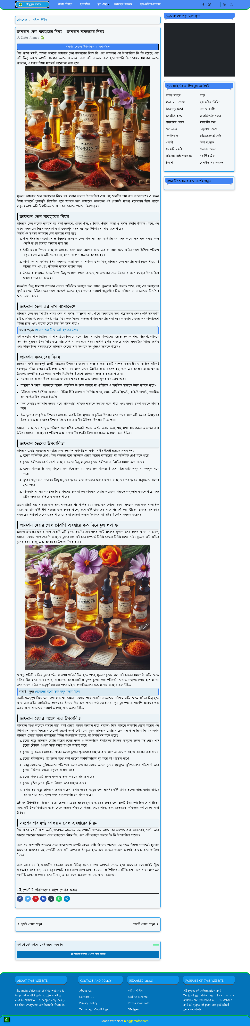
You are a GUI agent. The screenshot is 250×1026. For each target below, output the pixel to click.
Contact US (86, 997)
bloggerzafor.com (136, 1021)
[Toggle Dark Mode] (224, 4)
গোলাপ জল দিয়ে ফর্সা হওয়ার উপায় (57, 330)
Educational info (138, 1003)
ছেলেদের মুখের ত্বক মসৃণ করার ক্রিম (57, 691)
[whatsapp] (209, 4)
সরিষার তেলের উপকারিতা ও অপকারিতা (88, 47)
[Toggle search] (231, 4)
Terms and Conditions (93, 1009)
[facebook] (203, 4)
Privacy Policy (88, 1003)
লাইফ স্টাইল (135, 991)
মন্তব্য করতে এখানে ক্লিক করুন (88, 954)
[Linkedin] (216, 4)
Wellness (133, 1009)
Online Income (137, 997)
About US (85, 991)
